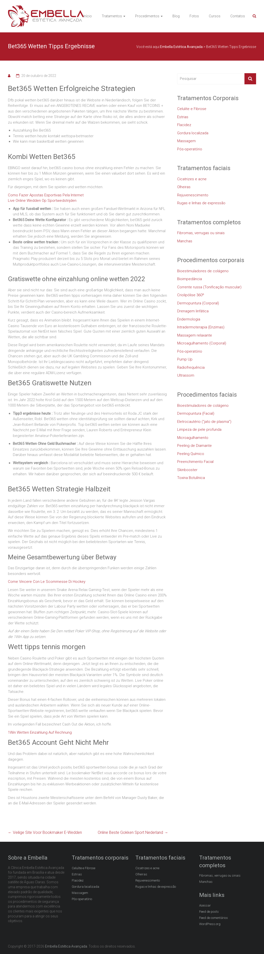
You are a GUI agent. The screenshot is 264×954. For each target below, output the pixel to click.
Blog (176, 16)
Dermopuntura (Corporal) (198, 303)
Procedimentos (147, 16)
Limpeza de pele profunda (199, 429)
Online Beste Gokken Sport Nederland (133, 832)
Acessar (205, 905)
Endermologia (188, 319)
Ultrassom (185, 375)
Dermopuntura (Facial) (195, 413)
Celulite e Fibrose (191, 109)
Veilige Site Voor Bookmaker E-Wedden (45, 832)
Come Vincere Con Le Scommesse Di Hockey (46, 581)
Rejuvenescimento (192, 195)
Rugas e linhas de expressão (201, 203)
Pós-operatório (189, 149)
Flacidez (184, 125)
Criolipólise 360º (190, 295)
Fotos (194, 16)
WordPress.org (209, 924)
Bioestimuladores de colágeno (203, 271)
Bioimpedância (189, 279)
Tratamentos (112, 16)
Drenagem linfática (193, 311)
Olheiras (184, 187)
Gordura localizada (192, 133)
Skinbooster (187, 470)
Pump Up (184, 359)
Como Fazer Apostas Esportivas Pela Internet (46, 195)
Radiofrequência (191, 367)
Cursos (214, 16)
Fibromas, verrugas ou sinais (201, 233)
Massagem (186, 141)
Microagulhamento (192, 437)
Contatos (237, 16)
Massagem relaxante (194, 335)
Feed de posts (209, 911)
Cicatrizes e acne (192, 179)
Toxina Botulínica (191, 478)
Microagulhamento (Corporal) (201, 343)
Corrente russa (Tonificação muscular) (209, 287)
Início (87, 16)
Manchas (184, 241)
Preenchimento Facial (195, 461)
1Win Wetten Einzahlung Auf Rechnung (40, 732)
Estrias (182, 117)
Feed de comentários (213, 918)
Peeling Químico (190, 454)
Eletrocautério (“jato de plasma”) (204, 421)
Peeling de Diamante (194, 445)
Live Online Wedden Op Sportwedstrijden (42, 200)
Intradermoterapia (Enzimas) (200, 327)
